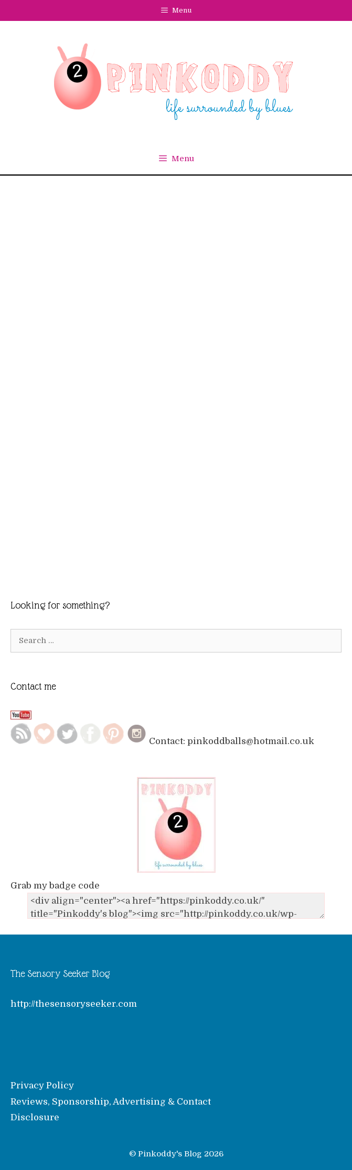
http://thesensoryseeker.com (73, 1004)
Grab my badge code (55, 886)
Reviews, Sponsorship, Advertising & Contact (110, 1102)
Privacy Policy (42, 1085)
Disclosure (34, 1117)
